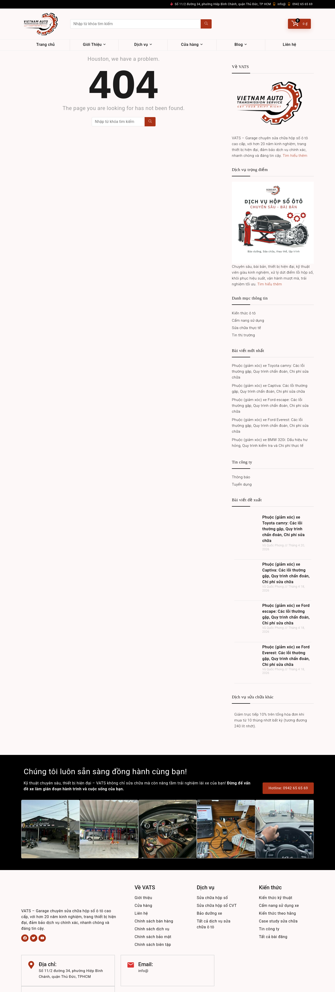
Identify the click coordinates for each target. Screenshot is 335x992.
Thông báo (241, 477)
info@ (281, 4)
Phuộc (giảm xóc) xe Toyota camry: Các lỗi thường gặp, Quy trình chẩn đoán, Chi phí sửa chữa (270, 371)
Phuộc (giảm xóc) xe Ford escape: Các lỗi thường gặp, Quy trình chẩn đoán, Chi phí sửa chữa (270, 406)
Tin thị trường (243, 335)
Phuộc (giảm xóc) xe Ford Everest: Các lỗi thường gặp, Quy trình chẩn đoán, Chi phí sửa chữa (270, 426)
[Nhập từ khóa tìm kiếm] (206, 24)
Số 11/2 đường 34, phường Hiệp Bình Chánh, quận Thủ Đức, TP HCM (223, 4)
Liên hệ (289, 44)
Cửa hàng (190, 44)
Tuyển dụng (242, 484)
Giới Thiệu (92, 44)
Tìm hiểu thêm (295, 155)
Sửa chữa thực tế (246, 328)
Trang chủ (45, 44)
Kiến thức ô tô (244, 313)
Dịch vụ (141, 44)
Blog (239, 44)
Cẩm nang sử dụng (248, 320)
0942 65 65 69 (302, 4)
